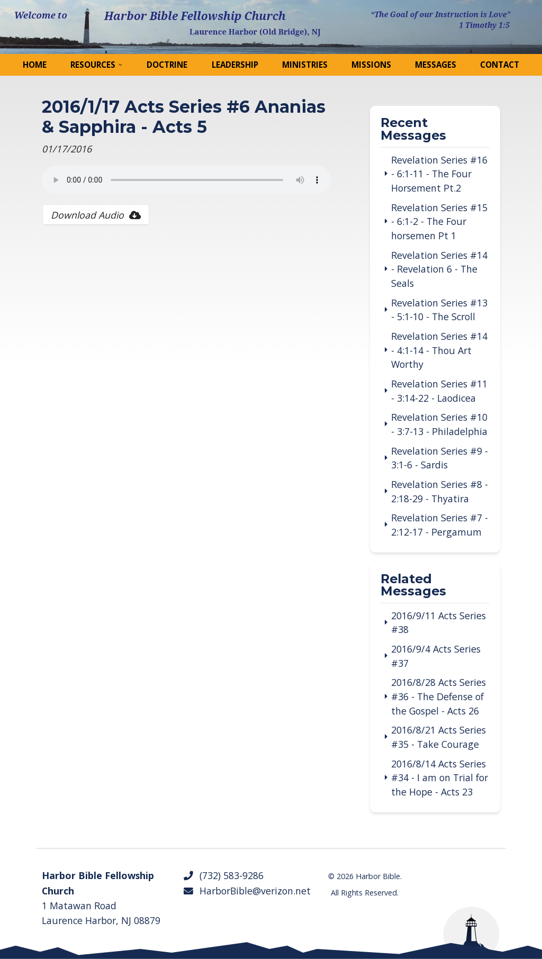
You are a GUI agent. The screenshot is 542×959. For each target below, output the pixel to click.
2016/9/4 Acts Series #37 (436, 656)
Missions (371, 64)
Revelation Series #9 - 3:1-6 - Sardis (439, 458)
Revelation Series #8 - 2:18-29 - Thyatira (439, 491)
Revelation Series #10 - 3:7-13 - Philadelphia (439, 424)
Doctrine (167, 64)
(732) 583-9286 (223, 875)
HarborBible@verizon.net (247, 890)
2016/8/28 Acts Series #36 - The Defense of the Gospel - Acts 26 (438, 696)
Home (35, 64)
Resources (92, 64)
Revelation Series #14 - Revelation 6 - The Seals (439, 269)
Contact (499, 64)
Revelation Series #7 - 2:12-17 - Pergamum (439, 524)
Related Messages (413, 586)
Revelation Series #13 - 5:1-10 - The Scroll (439, 309)
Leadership (235, 64)
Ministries (305, 64)
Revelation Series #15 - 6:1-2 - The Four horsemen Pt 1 (439, 221)
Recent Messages (413, 129)
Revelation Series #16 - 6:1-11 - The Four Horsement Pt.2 (439, 173)
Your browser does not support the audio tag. (186, 180)
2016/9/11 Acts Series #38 (438, 622)
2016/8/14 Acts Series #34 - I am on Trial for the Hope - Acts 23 (439, 777)
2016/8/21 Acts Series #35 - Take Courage (438, 736)
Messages (435, 64)
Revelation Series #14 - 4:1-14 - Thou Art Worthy (439, 350)
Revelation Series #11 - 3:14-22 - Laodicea (439, 390)
